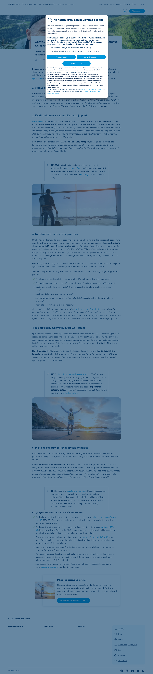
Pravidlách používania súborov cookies (92, 89)
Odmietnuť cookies (76, 63)
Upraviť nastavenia (91, 57)
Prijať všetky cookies (61, 57)
